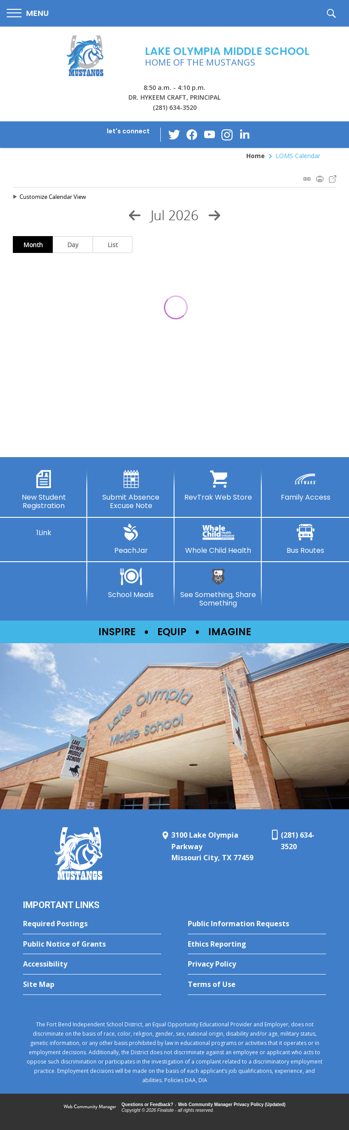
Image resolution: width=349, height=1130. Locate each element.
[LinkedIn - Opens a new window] (245, 134)
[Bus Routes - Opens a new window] (305, 539)
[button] (28, 13)
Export (332, 179)
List (113, 245)
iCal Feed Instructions (306, 179)
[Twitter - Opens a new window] (174, 134)
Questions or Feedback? (147, 1104)
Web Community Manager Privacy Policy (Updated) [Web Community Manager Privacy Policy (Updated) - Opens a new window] (232, 1104)
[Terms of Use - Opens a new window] (256, 985)
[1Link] (43, 530)
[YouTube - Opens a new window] (209, 134)
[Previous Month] (134, 215)
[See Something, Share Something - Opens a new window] (218, 587)
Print (319, 179)
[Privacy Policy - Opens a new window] (256, 964)
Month (33, 245)
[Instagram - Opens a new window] (227, 135)
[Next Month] (214, 215)
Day (72, 245)
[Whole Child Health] (218, 539)
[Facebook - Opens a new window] (192, 135)
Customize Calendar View (52, 197)
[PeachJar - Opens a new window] (131, 539)
